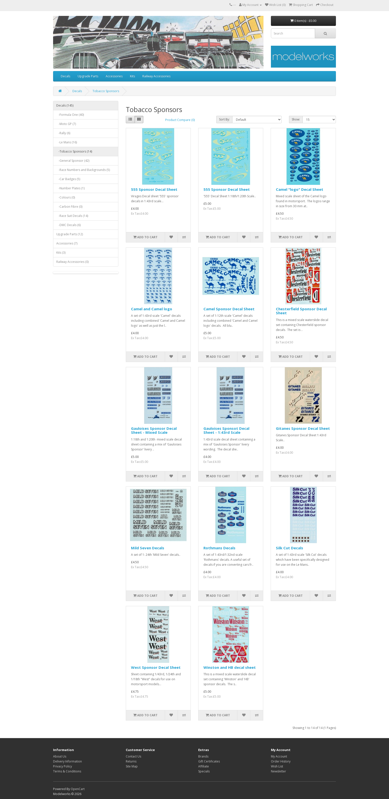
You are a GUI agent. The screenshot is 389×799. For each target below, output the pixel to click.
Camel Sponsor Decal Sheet (229, 308)
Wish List (277, 766)
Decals (65, 76)
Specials (204, 771)
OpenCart (78, 789)
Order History (281, 761)
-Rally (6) (63, 133)
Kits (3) (60, 252)
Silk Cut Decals (289, 547)
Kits (132, 76)
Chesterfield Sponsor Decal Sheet (301, 311)
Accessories (114, 76)
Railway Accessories (156, 76)
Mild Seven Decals (147, 547)
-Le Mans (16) (66, 142)
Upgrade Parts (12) (69, 234)
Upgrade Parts (88, 76)
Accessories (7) (66, 243)
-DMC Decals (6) (68, 225)
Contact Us (133, 756)
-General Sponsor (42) (72, 161)
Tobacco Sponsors (106, 91)
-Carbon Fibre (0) (69, 206)
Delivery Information (67, 761)
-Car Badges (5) (68, 179)
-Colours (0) (65, 197)
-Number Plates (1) (70, 188)
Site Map (132, 766)
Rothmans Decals (219, 547)
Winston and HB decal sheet (229, 667)
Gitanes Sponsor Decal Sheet (303, 428)
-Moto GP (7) (66, 124)
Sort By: (224, 119)
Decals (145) (64, 105)
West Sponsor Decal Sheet (156, 667)
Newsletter (278, 771)
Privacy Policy (62, 766)
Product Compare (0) (180, 120)
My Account (279, 756)
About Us (59, 756)
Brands (203, 756)
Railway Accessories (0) (72, 262)
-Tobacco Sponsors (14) (74, 151)
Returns (131, 761)
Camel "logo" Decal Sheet (299, 189)
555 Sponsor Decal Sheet (154, 189)
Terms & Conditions (67, 771)
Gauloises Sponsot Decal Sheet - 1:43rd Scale (226, 430)
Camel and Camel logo (151, 308)
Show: (296, 119)
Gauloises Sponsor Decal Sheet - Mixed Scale (154, 430)
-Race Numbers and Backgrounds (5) (83, 170)
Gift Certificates (209, 761)
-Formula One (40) (70, 115)
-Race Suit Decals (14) (72, 216)
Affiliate (203, 766)
